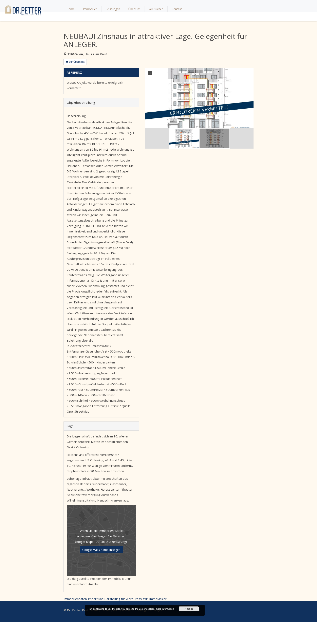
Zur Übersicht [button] (75, 61)
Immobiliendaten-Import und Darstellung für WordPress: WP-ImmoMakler (115, 599)
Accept (189, 608)
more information (165, 609)
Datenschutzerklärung (110, 541)
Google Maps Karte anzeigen (101, 549)
